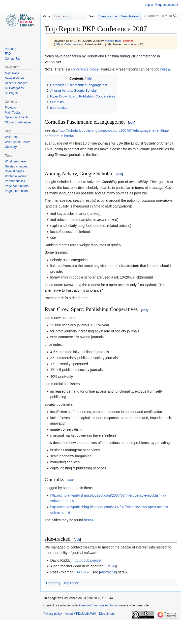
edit (131, 122)
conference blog (83, 69)
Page (46, 16)
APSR (81, 572)
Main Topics (13, 112)
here (163, 69)
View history (130, 16)
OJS (108, 566)
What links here (15, 161)
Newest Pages (14, 78)
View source (108, 16)
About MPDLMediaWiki (80, 613)
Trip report (71, 583)
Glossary (11, 147)
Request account (166, 5)
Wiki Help (11, 137)
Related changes (16, 166)
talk (118, 40)
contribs (128, 40)
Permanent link (15, 181)
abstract (106, 572)
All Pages (11, 93)
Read (91, 16)
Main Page (12, 73)
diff (57, 44)
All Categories (14, 88)
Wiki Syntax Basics (17, 142)
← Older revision (72, 44)
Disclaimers (107, 613)
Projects (10, 107)
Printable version (16, 176)
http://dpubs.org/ (85, 560)
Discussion (62, 16)
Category (53, 583)
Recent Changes (16, 83)
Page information (16, 191)
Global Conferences (18, 122)
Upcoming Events (16, 117)
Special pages (14, 171)
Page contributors (16, 186)
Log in (149, 5)
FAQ (8, 53)
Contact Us (12, 58)
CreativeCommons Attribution (98, 605)
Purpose (10, 49)
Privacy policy (52, 613)
